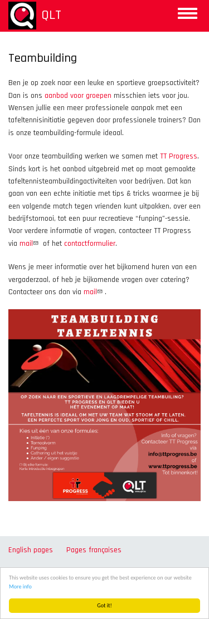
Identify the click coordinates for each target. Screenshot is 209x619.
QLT (51, 15)
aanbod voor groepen (78, 96)
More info (20, 586)
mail (30, 244)
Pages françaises (93, 550)
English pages (30, 550)
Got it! (105, 605)
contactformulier (89, 244)
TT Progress (178, 156)
